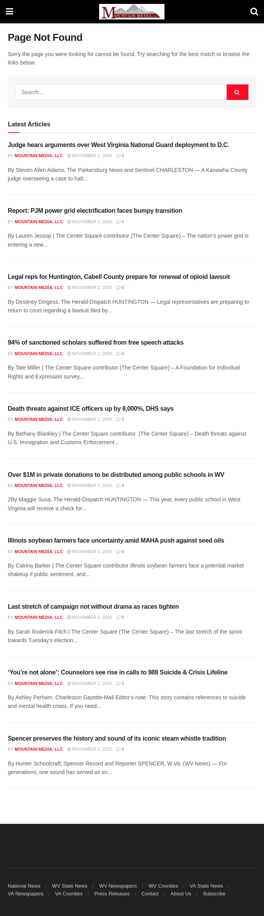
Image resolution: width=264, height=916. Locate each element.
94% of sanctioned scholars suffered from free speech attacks (96, 342)
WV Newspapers (118, 886)
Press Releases (111, 894)
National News (24, 886)
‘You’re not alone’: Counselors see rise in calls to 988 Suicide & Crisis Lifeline (117, 672)
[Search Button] (254, 11)
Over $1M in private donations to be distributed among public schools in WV (116, 474)
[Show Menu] (9, 11)
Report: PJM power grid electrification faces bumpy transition (95, 210)
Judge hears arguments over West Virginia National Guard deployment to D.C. (118, 145)
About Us (180, 894)
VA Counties (69, 894)
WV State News (69, 886)
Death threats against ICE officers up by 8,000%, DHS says (90, 408)
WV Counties (163, 886)
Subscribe (214, 894)
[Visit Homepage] (131, 11)
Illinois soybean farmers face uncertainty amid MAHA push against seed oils (116, 540)
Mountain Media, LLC (39, 155)
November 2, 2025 (89, 155)
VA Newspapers (26, 894)
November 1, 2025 (89, 353)
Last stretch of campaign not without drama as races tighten (93, 606)
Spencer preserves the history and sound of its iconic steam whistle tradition (117, 738)
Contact (150, 894)
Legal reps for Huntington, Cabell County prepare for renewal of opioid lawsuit (119, 276)
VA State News (206, 886)
